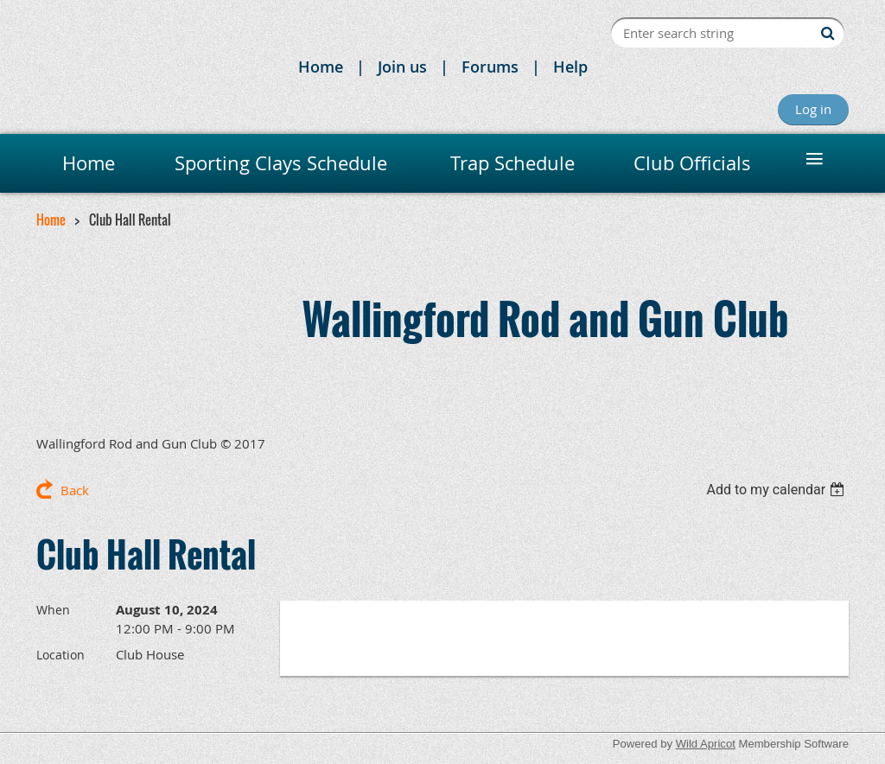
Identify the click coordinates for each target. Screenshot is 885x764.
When (53, 610)
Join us (402, 66)
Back (74, 490)
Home (320, 66)
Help (570, 66)
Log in (813, 109)
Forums (490, 66)
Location (60, 654)
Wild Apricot (705, 743)
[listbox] (777, 489)
